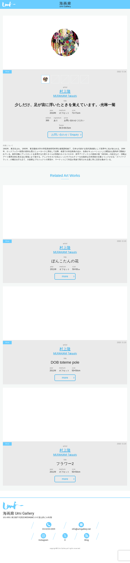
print (7, 72)
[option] (65, 42)
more (68, 276)
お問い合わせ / (66, 134)
